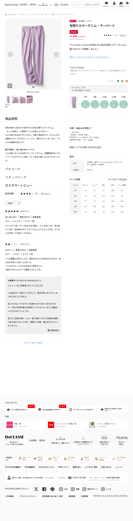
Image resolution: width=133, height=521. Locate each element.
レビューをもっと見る (33, 342)
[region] (66, 4)
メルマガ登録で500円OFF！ (20, 408)
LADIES (23, 4)
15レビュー (46, 193)
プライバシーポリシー (28, 496)
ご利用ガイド (8, 458)
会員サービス (85, 458)
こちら (97, 137)
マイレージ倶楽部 (101, 458)
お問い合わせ (106, 467)
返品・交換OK (24, 458)
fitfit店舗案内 (30, 467)
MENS (33, 4)
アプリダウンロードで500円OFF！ (82, 409)
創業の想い (77, 467)
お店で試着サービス (119, 458)
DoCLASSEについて (46, 467)
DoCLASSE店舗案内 (13, 467)
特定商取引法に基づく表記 (52, 496)
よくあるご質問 (91, 467)
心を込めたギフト (69, 458)
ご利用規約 (9, 496)
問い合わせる (53, 330)
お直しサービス (53, 458)
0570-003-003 (113, 478)
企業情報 (84, 496)
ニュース (118, 467)
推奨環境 (72, 496)
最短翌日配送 (38, 458)
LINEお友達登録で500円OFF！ (51, 408)
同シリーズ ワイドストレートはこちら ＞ (89, 56)
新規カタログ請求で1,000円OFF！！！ (111, 410)
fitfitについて (63, 467)
